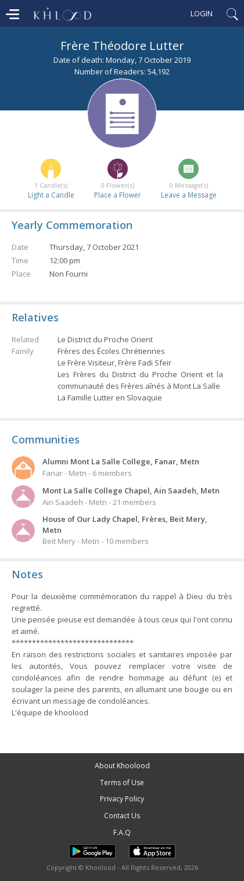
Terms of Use (122, 782)
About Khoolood (122, 766)
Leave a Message (189, 195)
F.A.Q (122, 832)
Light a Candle (51, 195)
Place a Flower (117, 195)
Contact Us (122, 816)
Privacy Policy (122, 799)
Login (202, 13)
